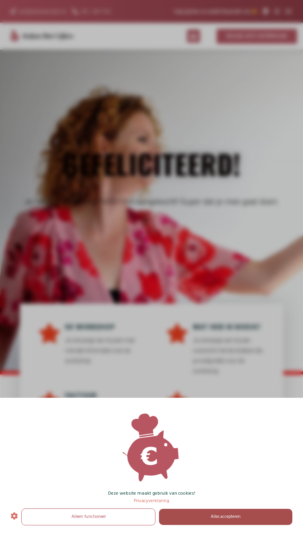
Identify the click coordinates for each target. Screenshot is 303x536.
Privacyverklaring (151, 501)
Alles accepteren (226, 516)
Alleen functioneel (88, 516)
